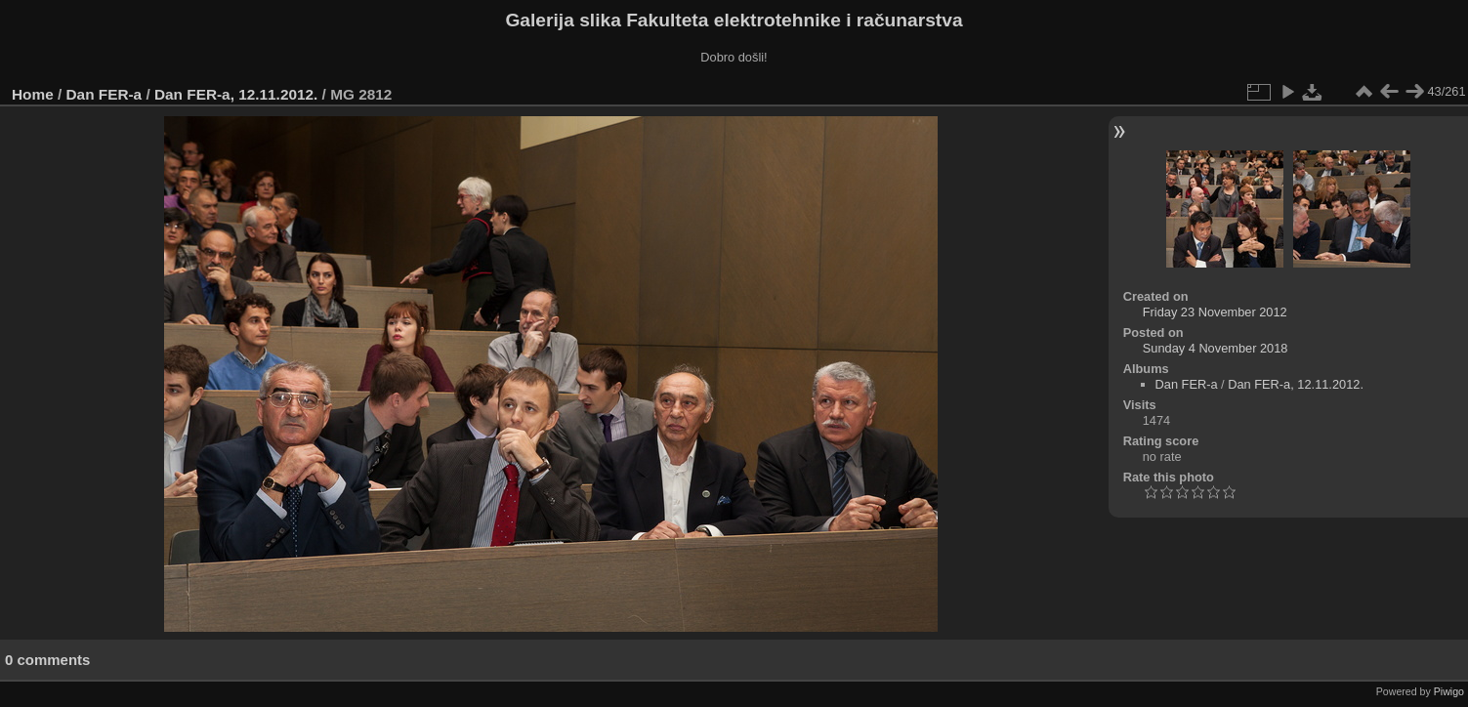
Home (33, 94)
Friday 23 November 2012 (1215, 312)
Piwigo (1449, 691)
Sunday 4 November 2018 (1215, 348)
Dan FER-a (104, 94)
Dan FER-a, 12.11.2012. (235, 94)
